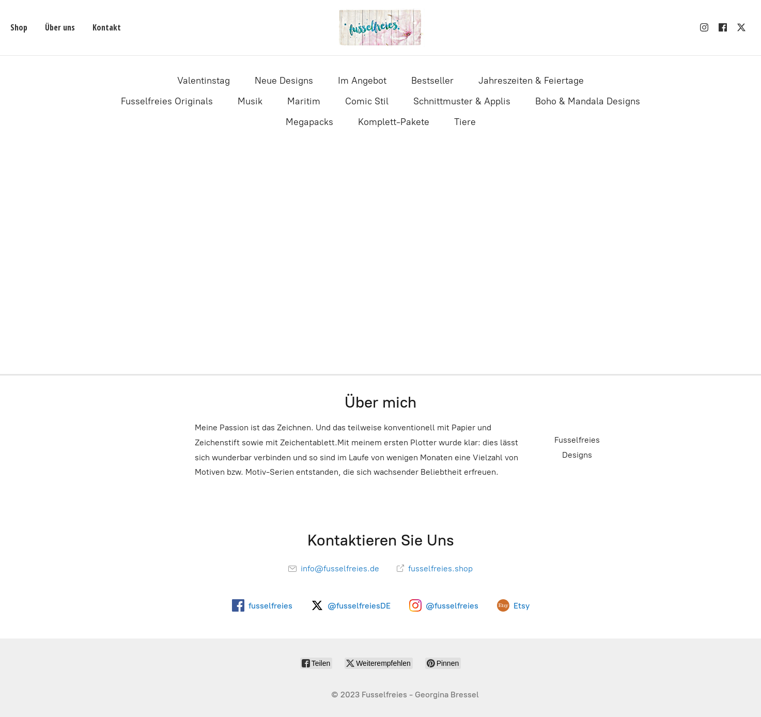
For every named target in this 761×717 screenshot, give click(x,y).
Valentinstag (203, 80)
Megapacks (309, 122)
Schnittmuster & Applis (461, 101)
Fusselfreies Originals (167, 101)
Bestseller (432, 80)
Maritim (303, 101)
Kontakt (106, 27)
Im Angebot (362, 80)
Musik (250, 101)
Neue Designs (284, 80)
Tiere (465, 122)
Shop (18, 27)
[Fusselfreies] (380, 27)
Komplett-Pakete (393, 122)
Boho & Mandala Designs (587, 101)
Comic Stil (367, 101)
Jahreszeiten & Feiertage (531, 80)
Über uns (60, 27)
